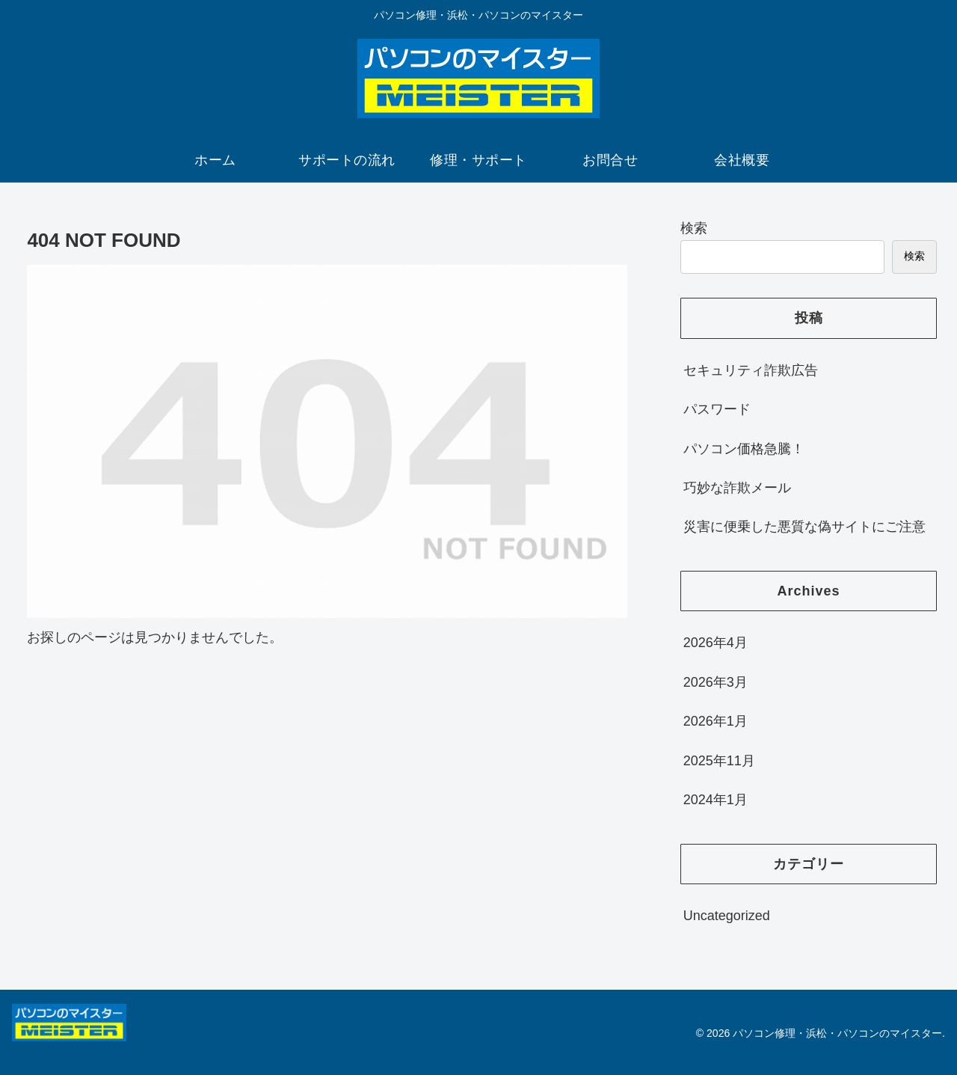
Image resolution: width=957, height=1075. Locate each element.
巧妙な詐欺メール (737, 487)
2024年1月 (715, 799)
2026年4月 (715, 642)
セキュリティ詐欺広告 (750, 370)
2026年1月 (715, 721)
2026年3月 (715, 682)
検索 (693, 228)
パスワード (717, 409)
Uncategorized (726, 915)
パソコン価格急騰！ (743, 448)
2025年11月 (719, 760)
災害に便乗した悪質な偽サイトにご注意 (804, 526)
